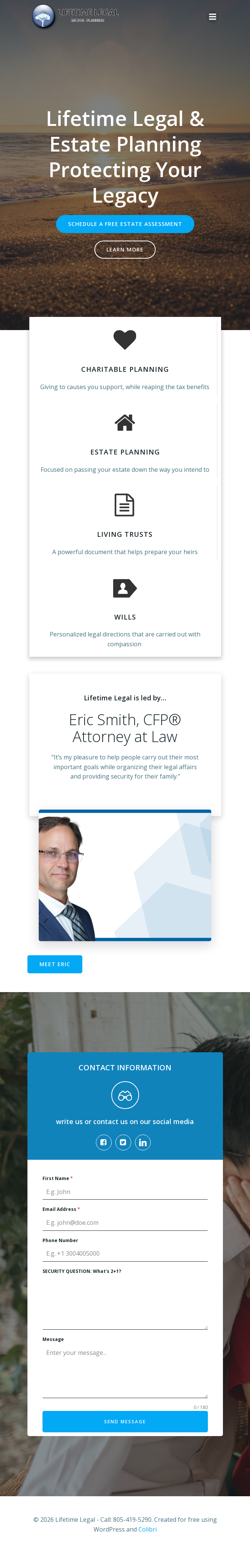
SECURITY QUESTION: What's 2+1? (81, 1271)
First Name (57, 1178)
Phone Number (60, 1240)
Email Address (61, 1209)
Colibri (147, 1529)
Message (53, 1339)
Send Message (125, 1421)
